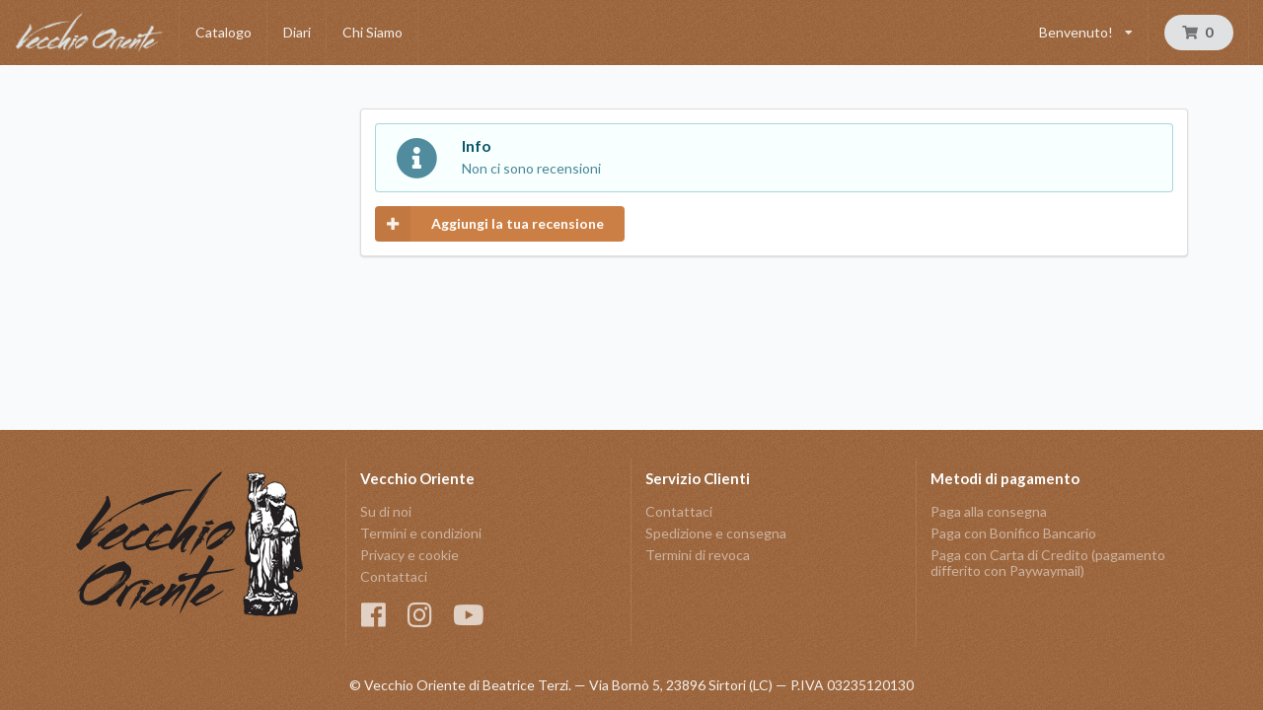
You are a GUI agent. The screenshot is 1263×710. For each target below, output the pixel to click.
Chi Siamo (372, 32)
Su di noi (385, 512)
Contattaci (393, 576)
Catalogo (223, 32)
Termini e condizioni (421, 533)
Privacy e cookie (409, 554)
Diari (297, 32)
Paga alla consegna (988, 512)
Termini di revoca (697, 554)
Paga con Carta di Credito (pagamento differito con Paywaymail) (1047, 562)
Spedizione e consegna (715, 533)
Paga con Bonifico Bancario (1013, 533)
